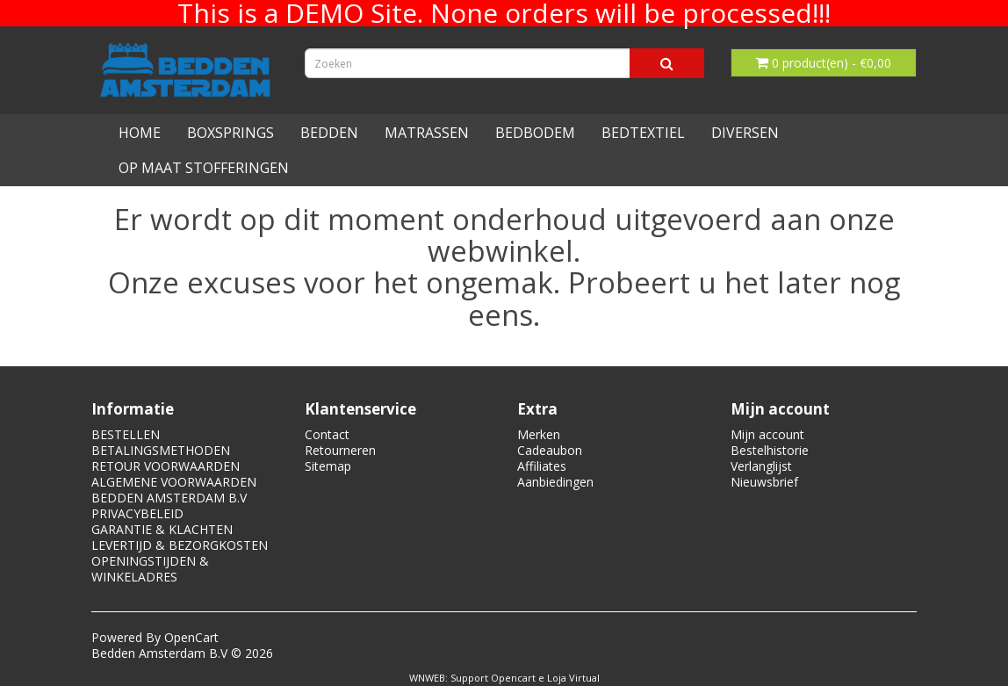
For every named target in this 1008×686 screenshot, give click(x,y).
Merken (538, 434)
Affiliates (541, 466)
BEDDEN (329, 132)
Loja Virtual (573, 677)
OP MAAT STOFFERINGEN (204, 167)
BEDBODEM (535, 132)
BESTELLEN (125, 434)
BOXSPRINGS (230, 132)
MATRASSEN (427, 132)
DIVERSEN (745, 132)
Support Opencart (493, 677)
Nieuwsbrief (764, 481)
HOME (140, 132)
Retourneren (340, 450)
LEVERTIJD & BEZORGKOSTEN (179, 545)
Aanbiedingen (555, 481)
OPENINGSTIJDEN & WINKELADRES (150, 568)
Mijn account (767, 434)
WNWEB (427, 677)
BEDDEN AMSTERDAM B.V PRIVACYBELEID (169, 505)
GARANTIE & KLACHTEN (162, 529)
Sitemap (328, 466)
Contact (327, 434)
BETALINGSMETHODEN (160, 450)
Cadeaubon (549, 450)
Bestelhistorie (770, 450)
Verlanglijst (761, 466)
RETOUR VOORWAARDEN (165, 466)
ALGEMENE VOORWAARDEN (173, 481)
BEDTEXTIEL (643, 132)
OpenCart (191, 637)
